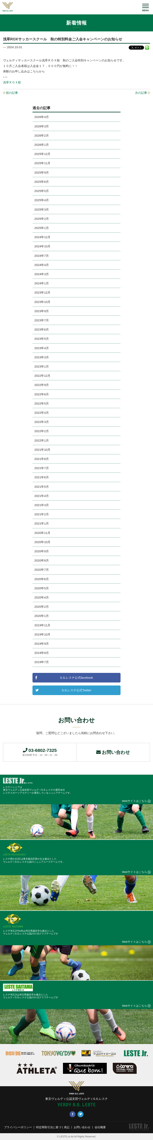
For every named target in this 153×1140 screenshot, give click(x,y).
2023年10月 (42, 302)
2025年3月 (41, 209)
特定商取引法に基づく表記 (53, 1127)
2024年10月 (42, 246)
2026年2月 (41, 135)
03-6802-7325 (39, 752)
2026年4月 (41, 117)
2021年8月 (41, 459)
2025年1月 (41, 228)
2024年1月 (41, 283)
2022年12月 (42, 375)
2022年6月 (41, 394)
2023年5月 (41, 338)
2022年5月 (41, 403)
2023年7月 (41, 320)
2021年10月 (42, 449)
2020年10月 (42, 542)
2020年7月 (41, 569)
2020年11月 (42, 533)
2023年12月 (42, 292)
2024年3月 (41, 274)
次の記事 (141, 92)
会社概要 (100, 1127)
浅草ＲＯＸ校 (12, 82)
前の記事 (12, 92)
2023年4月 (41, 348)
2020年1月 (41, 615)
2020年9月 (41, 551)
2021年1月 (41, 523)
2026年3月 (41, 126)
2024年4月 (41, 265)
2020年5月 (41, 588)
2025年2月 (41, 218)
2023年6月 (41, 329)
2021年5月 (41, 486)
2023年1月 (41, 366)
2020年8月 (41, 560)
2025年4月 (41, 200)
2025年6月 (41, 181)
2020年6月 (41, 579)
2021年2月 (41, 514)
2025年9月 (41, 172)
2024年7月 (41, 255)
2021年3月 (41, 505)
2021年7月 (41, 468)
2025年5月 (41, 191)
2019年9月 (41, 643)
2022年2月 (41, 431)
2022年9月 (41, 385)
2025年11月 (42, 163)
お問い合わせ (113, 752)
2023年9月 (41, 311)
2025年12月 (42, 154)
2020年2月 (41, 606)
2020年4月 (41, 597)
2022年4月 (41, 412)
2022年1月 (41, 440)
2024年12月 (42, 237)
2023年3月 (41, 357)
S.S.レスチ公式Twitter (76, 690)
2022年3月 (41, 422)
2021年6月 (41, 477)
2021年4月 (41, 496)
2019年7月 (41, 662)
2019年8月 (41, 652)
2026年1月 (41, 144)
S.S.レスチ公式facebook (76, 677)
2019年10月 (42, 634)
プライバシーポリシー (18, 1127)
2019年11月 (42, 625)
